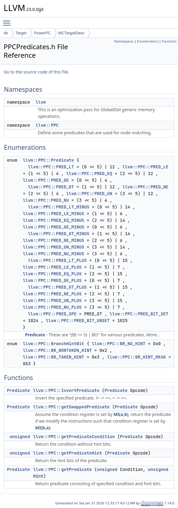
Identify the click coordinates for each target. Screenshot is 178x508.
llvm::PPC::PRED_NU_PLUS (52, 307)
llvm (41, 102)
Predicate (35, 335)
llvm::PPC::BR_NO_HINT (118, 343)
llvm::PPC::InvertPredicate (66, 390)
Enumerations (147, 41)
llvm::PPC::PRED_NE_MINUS (53, 240)
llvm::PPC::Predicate (48, 160)
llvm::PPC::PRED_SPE (52, 314)
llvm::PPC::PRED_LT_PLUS (57, 260)
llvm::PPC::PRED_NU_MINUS (53, 253)
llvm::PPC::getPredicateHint (67, 453)
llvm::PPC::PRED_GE (46, 180)
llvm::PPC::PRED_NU (46, 200)
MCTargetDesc (71, 33)
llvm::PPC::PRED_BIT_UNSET (78, 320)
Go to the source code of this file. (36, 72)
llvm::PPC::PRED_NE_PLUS (52, 294)
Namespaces (124, 41)
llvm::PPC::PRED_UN (89, 193)
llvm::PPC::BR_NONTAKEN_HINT (57, 350)
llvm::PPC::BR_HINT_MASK (136, 357)
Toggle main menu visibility (8, 20)
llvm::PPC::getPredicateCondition (74, 436)
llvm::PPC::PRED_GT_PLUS (57, 287)
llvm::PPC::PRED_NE (145, 187)
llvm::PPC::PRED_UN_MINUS (53, 247)
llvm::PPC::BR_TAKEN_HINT (53, 357)
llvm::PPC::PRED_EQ (89, 173)
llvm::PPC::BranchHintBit (53, 343)
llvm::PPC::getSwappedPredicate (71, 407)
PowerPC (42, 33)
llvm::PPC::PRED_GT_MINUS (58, 233)
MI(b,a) (42, 428)
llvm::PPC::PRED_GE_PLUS (52, 280)
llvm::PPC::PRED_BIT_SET (139, 314)
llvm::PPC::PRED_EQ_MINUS (53, 220)
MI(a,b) (120, 414)
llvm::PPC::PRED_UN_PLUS (52, 300)
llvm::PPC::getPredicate (62, 469)
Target (20, 33)
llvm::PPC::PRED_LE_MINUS (53, 213)
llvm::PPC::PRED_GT (51, 187)
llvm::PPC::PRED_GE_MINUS (53, 227)
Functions (169, 41)
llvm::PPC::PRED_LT (51, 167)
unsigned (19, 436)
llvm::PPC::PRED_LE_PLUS (52, 267)
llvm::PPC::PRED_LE (145, 167)
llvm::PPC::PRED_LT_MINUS (58, 207)
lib (6, 33)
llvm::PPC (47, 125)
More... (153, 335)
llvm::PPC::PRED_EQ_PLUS (52, 273)
